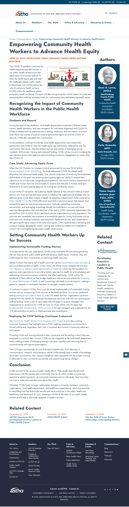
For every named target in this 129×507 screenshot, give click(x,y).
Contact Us (121, 2)
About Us (13, 444)
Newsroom (108, 452)
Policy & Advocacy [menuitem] (74, 22)
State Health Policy (73, 457)
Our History (13, 448)
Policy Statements (73, 460)
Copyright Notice (67, 493)
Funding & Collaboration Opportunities (33, 456)
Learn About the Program (107, 307)
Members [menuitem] (37, 22)
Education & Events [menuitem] (101, 22)
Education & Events (90, 445)
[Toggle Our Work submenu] (60, 23)
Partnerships (14, 458)
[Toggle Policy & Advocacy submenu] (86, 23)
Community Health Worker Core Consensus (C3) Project (39, 321)
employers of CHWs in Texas (30, 295)
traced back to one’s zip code (75, 262)
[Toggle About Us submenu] (27, 23)
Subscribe (108, 460)
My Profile (72, 2)
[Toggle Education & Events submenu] (113, 23)
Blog (35, 39)
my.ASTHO (107, 2)
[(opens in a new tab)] (105, 490)
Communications (24, 39)
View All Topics (53, 448)
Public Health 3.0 (18, 201)
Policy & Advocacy (70, 445)
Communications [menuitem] (24, 31)
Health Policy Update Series (71, 465)
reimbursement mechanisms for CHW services (31, 307)
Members (32, 444)
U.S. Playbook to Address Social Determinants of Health (35, 268)
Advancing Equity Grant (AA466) (25, 171)
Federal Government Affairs (73, 452)
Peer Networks (34, 475)
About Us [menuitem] (21, 22)
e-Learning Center (89, 2)
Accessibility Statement (43, 493)
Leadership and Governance (15, 453)
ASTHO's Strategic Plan (16, 472)
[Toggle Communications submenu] (35, 31)
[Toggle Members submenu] (43, 23)
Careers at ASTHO (16, 462)
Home (12, 39)
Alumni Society (34, 466)
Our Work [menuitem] (53, 22)
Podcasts (107, 456)
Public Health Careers (14, 466)
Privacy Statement (88, 493)
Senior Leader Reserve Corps (34, 471)
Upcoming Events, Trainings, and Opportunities (92, 459)
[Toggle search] (112, 13)
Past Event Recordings (89, 452)
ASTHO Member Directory (35, 449)
